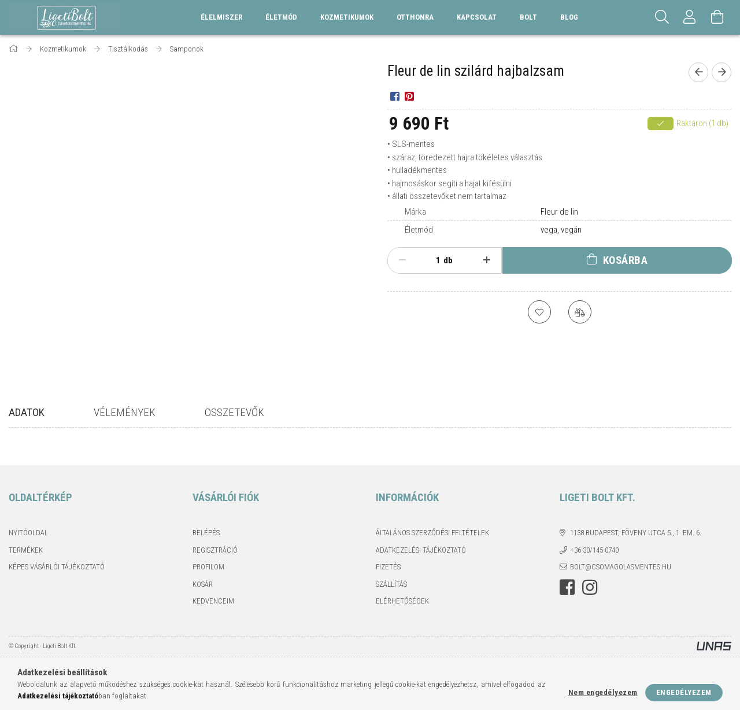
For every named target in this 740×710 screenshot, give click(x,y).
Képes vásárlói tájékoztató (57, 566)
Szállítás (391, 584)
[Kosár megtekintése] (717, 17)
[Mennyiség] (431, 260)
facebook (567, 587)
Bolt (528, 17)
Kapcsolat (477, 17)
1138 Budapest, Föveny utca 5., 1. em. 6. (635, 532)
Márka (415, 212)
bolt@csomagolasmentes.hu (620, 566)
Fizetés (388, 566)
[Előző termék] (698, 72)
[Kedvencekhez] (539, 311)
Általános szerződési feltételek (432, 532)
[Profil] (690, 17)
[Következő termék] (721, 72)
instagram (589, 587)
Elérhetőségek (402, 601)
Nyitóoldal (28, 532)
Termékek (26, 550)
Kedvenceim (213, 601)
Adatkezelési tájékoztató (421, 550)
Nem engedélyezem (603, 692)
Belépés (206, 532)
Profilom (208, 566)
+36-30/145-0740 (594, 550)
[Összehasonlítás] (579, 311)
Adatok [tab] (27, 412)
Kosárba (625, 260)
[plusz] (486, 260)
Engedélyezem (684, 692)
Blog (569, 17)
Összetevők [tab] (234, 412)
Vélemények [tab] (125, 412)
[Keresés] (662, 17)
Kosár (203, 584)
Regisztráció (215, 550)
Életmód (419, 230)
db (448, 260)
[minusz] (402, 260)
